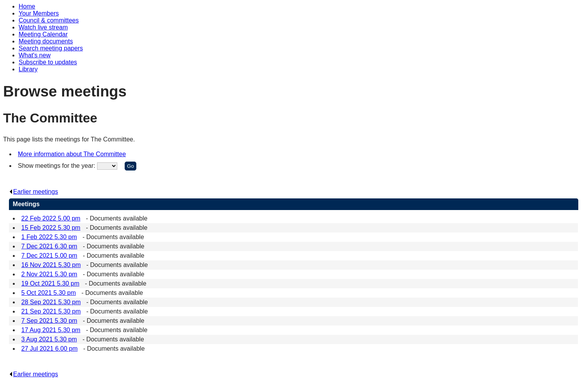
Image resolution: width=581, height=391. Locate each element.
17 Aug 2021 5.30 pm (50, 330)
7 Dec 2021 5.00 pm (49, 255)
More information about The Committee (72, 154)
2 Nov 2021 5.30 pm (49, 274)
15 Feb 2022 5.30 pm (50, 227)
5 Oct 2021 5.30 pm (48, 292)
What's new (34, 55)
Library (28, 69)
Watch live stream (43, 27)
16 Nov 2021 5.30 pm (51, 265)
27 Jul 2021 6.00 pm (49, 348)
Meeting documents (46, 41)
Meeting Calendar (43, 34)
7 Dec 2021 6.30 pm (49, 246)
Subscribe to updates (48, 62)
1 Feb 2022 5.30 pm (49, 237)
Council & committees (49, 20)
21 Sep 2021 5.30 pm (51, 311)
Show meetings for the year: (57, 165)
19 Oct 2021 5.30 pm (50, 283)
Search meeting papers (51, 48)
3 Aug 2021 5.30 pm (49, 339)
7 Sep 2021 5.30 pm (49, 320)
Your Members (39, 13)
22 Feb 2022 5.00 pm (50, 218)
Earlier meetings (33, 191)
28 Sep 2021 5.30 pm (51, 302)
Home (27, 6)
